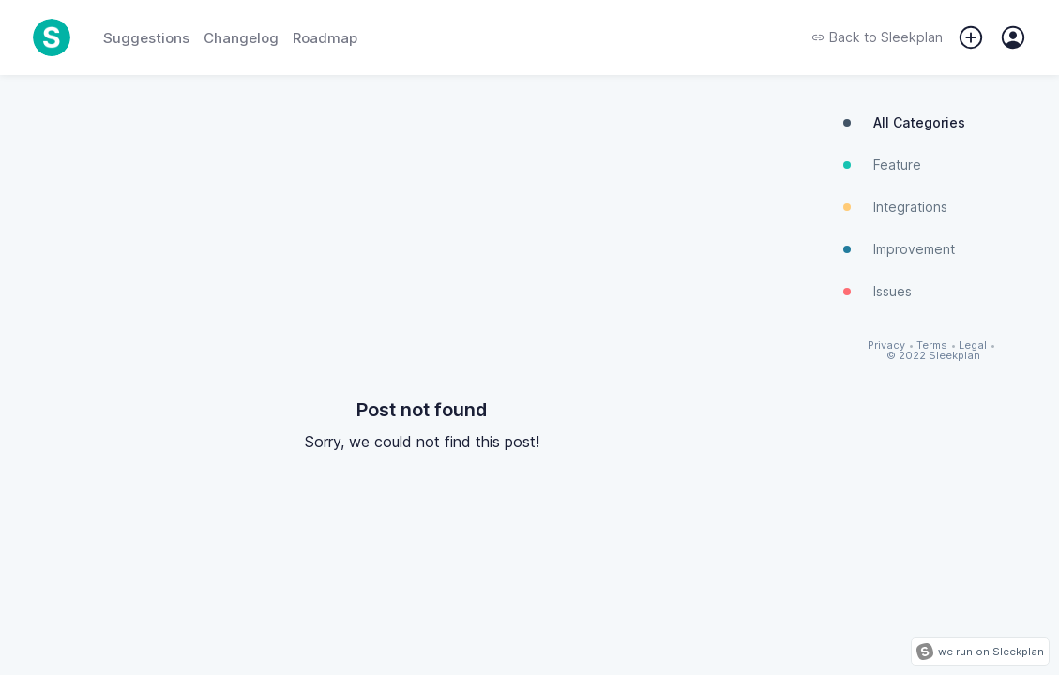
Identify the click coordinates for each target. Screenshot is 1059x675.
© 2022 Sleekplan (933, 356)
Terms (931, 345)
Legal (973, 345)
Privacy (886, 345)
